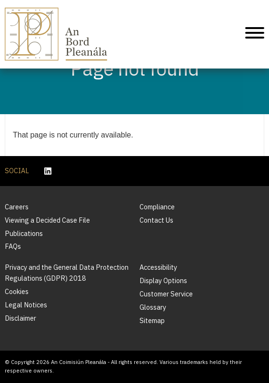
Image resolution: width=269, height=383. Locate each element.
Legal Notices (26, 304)
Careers (17, 206)
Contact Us (156, 220)
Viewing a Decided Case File (47, 220)
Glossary (152, 307)
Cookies (17, 291)
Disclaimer (20, 318)
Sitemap (152, 320)
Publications (24, 233)
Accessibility (158, 267)
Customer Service (166, 293)
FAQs (13, 246)
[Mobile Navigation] (254, 34)
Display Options (163, 280)
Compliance (157, 206)
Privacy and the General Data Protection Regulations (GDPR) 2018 (67, 273)
